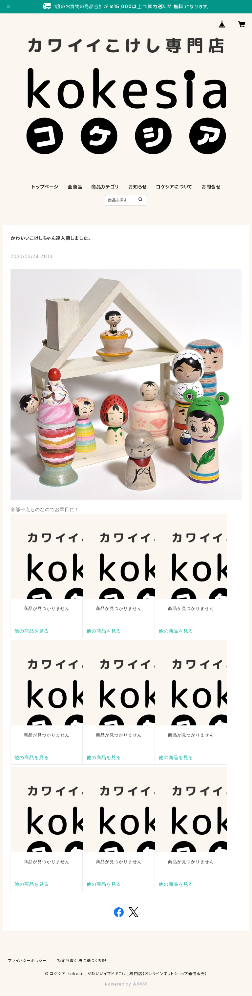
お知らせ (137, 186)
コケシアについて (174, 186)
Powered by (126, 984)
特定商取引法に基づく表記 (81, 960)
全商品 (75, 186)
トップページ (45, 186)
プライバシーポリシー (27, 960)
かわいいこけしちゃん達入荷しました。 (50, 238)
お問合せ (210, 186)
